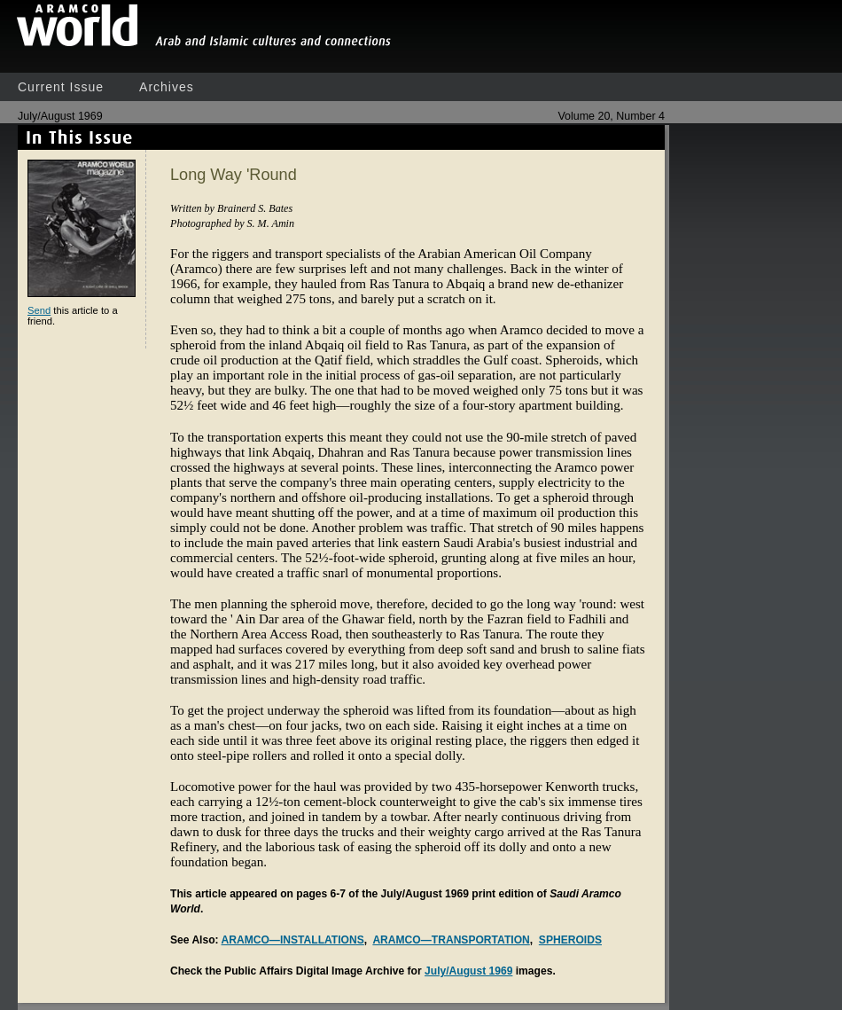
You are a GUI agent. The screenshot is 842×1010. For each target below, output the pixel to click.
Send (39, 310)
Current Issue (61, 87)
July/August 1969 (468, 971)
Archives (166, 87)
